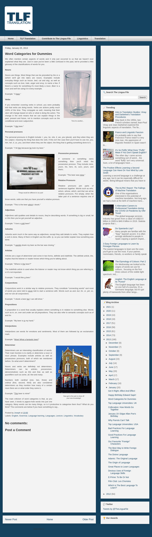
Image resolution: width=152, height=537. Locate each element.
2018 (108, 319)
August (112, 359)
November (114, 347)
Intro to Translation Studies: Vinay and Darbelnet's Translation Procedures (130, 114)
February (113, 383)
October (113, 351)
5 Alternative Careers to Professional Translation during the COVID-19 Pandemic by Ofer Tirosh (130, 209)
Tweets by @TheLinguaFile (115, 509)
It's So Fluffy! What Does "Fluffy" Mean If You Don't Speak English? (131, 151)
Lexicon (59, 416)
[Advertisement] (49, 505)
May (111, 371)
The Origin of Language (119, 462)
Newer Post (11, 519)
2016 (108, 327)
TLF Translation (27, 38)
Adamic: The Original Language (122, 458)
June (111, 367)
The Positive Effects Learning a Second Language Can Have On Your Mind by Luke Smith (123, 170)
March (112, 379)
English (15, 416)
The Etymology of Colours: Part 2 (130, 261)
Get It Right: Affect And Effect (121, 391)
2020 (108, 311)
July (111, 363)
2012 (108, 494)
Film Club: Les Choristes (119, 481)
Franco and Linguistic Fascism (129, 132)
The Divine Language (118, 454)
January (113, 387)
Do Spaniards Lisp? (124, 228)
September (114, 355)
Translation (100, 38)
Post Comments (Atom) (55, 529)
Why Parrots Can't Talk (118, 420)
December (114, 343)
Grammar (23, 416)
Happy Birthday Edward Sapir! (122, 395)
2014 (108, 335)
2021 (108, 307)
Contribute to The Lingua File (56, 38)
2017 (108, 323)
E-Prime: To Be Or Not (118, 477)
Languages (50, 416)
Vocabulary (78, 416)
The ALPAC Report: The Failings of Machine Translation (130, 189)
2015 (108, 331)
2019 (108, 315)
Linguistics (82, 38)
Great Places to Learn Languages (123, 466)
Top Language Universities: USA (123, 424)
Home (11, 38)
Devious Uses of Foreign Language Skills (119, 472)
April (111, 375)
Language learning (36, 416)
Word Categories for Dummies (122, 399)
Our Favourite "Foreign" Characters (119, 442)
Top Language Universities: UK (122, 403)
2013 (108, 339)
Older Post (88, 519)
